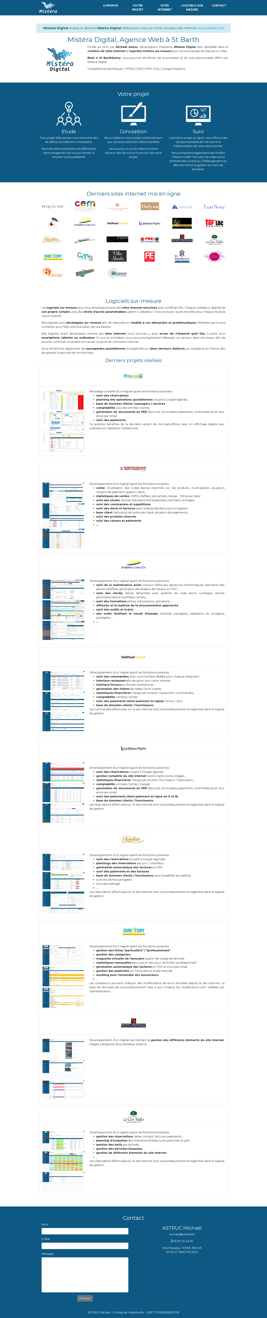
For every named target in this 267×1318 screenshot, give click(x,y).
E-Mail (46, 1239)
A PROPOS (110, 5)
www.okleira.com (210, 28)
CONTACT (219, 5)
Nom (45, 1224)
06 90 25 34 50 (182, 1241)
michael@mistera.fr (182, 1234)
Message (47, 1253)
